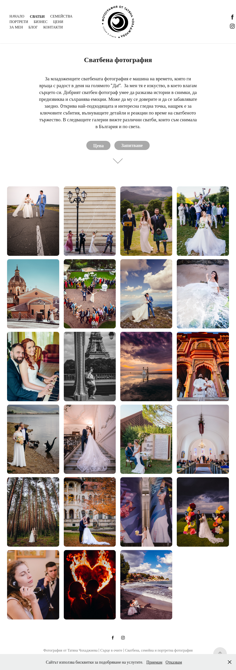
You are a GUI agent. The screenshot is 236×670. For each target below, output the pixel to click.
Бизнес (41, 21)
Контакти (53, 27)
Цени (58, 21)
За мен (16, 27)
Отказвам (174, 662)
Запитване (132, 145)
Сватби (37, 16)
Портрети (18, 21)
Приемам (154, 662)
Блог (33, 27)
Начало (16, 16)
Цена (98, 145)
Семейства (61, 16)
